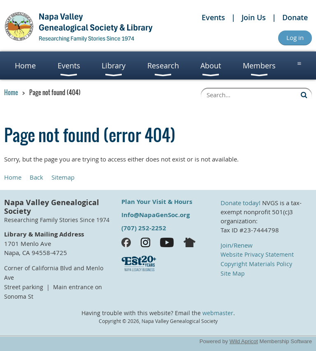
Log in (295, 37)
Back (36, 177)
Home (11, 92)
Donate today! (240, 203)
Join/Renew (237, 245)
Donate (295, 17)
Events (213, 17)
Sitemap (62, 177)
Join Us (254, 17)
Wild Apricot (244, 341)
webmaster (217, 313)
